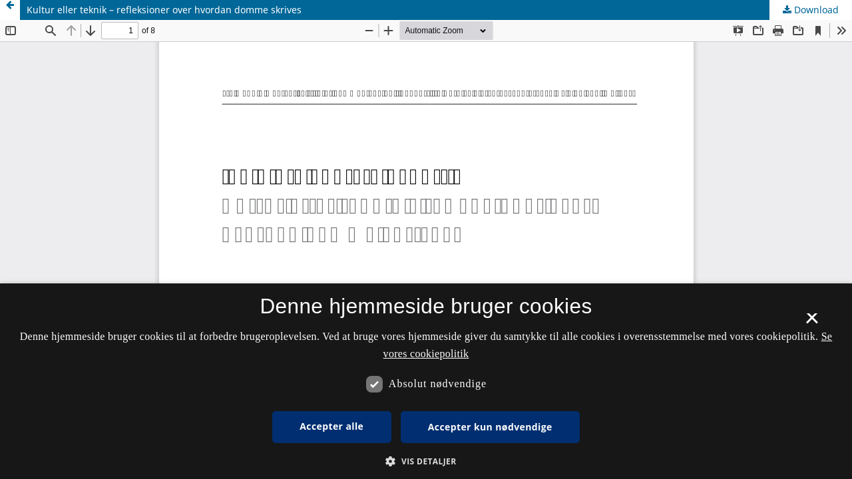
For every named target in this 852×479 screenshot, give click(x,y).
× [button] (811, 322)
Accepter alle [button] (331, 426)
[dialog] (426, 381)
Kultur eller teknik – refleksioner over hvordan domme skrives (164, 9)
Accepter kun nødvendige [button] (490, 426)
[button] (425, 461)
